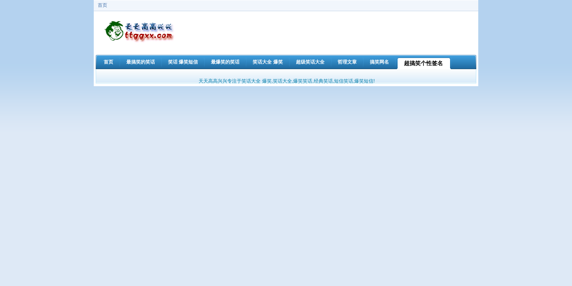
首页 (102, 5)
